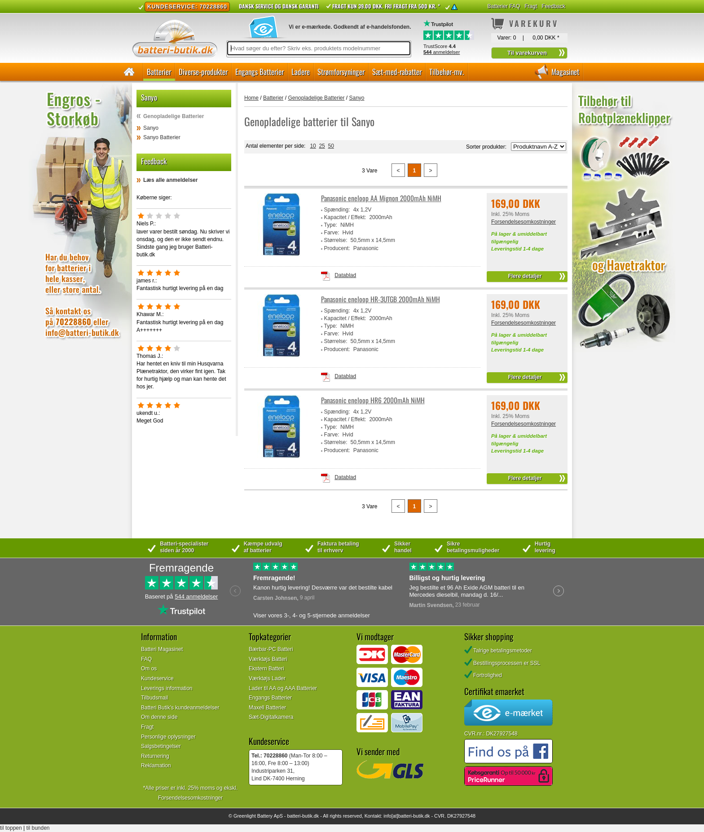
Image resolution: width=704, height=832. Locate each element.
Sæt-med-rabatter (397, 71)
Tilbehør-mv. (446, 71)
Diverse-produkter (203, 71)
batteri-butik (299, 816)
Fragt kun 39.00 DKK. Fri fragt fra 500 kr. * (386, 6)
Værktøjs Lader (267, 678)
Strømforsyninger (341, 71)
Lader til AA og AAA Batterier (283, 688)
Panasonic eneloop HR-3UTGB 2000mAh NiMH (380, 299)
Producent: (337, 248)
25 (322, 146)
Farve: (331, 232)
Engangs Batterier (259, 71)
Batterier (159, 71)
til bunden (38, 828)
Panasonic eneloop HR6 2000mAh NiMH (373, 400)
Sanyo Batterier (161, 137)
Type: (330, 225)
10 (313, 146)
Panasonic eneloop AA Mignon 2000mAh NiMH (381, 198)
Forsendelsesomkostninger (523, 222)
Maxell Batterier (267, 707)
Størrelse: (336, 240)
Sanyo (150, 128)
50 (331, 146)
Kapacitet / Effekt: (345, 217)
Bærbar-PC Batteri (271, 649)
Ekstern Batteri (266, 668)
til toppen (11, 828)
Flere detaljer (525, 276)
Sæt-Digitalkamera (271, 717)
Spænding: (337, 210)
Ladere (300, 71)
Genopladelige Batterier (173, 116)
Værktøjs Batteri (268, 659)
